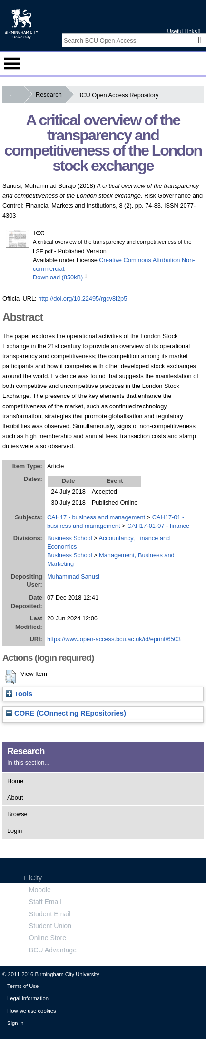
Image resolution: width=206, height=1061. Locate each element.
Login (14, 830)
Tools (19, 694)
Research (51, 94)
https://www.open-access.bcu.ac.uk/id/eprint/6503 (114, 639)
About (15, 797)
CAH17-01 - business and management (115, 521)
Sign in (15, 1023)
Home (15, 780)
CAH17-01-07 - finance (158, 525)
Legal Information (28, 998)
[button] (10, 677)
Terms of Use (23, 986)
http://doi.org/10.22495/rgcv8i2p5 (82, 298)
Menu (11, 63)
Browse (17, 814)
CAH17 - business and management (96, 517)
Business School (69, 538)
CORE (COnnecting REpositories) (66, 713)
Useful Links (183, 31)
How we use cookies (31, 1011)
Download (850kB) (58, 277)
